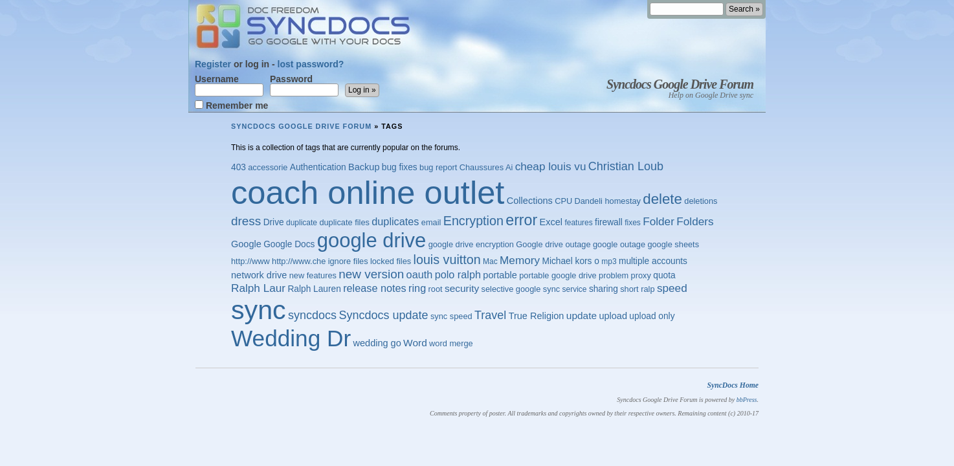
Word (415, 342)
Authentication (318, 167)
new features (313, 275)
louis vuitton (447, 259)
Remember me (231, 104)
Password (304, 85)
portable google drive (558, 275)
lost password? (311, 64)
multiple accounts (653, 261)
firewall (609, 222)
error (521, 220)
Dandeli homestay (608, 201)
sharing (603, 289)
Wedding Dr (291, 338)
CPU (563, 201)
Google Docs (289, 244)
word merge (451, 343)
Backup (363, 167)
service (574, 289)
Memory (520, 260)
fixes (633, 222)
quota (664, 275)
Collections (530, 200)
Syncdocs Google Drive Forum (679, 84)
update (581, 315)
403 (238, 167)
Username (229, 85)
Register (213, 64)
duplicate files (344, 222)
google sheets (673, 244)
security (462, 288)
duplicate (301, 222)
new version (371, 274)
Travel (490, 315)
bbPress (747, 399)
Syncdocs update (383, 315)
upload (613, 316)
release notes (374, 288)
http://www (250, 261)
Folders (694, 221)
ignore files (348, 261)
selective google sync (521, 289)
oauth (419, 274)
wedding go (377, 343)
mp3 (608, 261)
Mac (490, 261)
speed (672, 288)
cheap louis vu (550, 166)
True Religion (536, 316)
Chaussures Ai (486, 167)
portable (499, 275)
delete (662, 199)
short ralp (637, 289)
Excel (551, 222)
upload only (651, 316)
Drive (273, 222)
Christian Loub (625, 166)
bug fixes (399, 167)
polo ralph (458, 274)
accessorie (267, 167)
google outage (619, 244)
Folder (658, 221)
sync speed (451, 316)
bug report (438, 167)
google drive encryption (471, 244)
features (578, 222)
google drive (371, 240)
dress (246, 221)
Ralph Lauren (313, 289)
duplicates (395, 221)
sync (258, 310)
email (431, 222)
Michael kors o (570, 261)
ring (417, 288)
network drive (259, 275)
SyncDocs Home (733, 385)
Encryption (473, 221)
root (435, 289)
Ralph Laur (258, 288)
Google (246, 244)
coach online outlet (367, 192)
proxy (641, 275)
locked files (390, 261)
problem (613, 275)
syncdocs (312, 315)
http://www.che (299, 261)
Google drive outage (553, 244)
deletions (700, 201)
